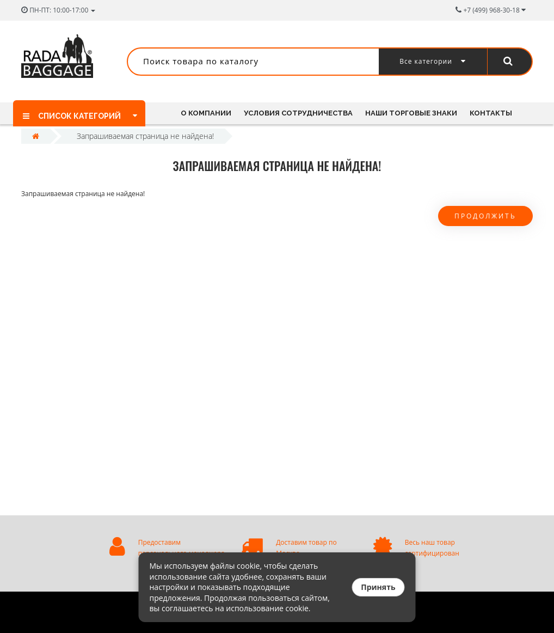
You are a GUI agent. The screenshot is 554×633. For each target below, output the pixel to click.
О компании (206, 113)
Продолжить (485, 216)
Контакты (491, 113)
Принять (378, 587)
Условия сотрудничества (298, 113)
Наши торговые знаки (411, 113)
